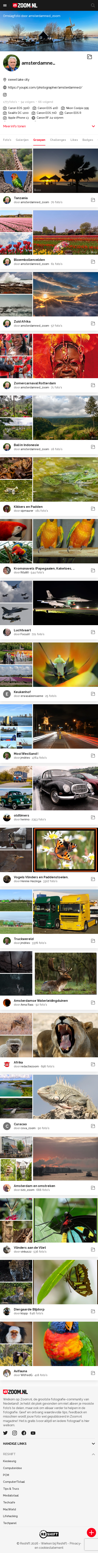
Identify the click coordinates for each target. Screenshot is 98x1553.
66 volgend (45, 101)
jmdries (25, 757)
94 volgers (28, 101)
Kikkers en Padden (28, 507)
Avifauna (20, 1371)
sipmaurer (27, 510)
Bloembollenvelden (29, 260)
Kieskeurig (9, 1461)
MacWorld (9, 1509)
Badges (87, 139)
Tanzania (21, 198)
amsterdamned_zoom (35, 202)
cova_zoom (28, 1128)
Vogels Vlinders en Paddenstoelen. (41, 877)
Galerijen (22, 139)
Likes (74, 139)
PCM (6, 1475)
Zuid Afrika (22, 321)
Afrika (18, 1062)
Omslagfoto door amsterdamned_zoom (31, 16)
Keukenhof (22, 692)
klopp (24, 1313)
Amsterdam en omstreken (34, 1186)
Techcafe (9, 1502)
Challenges (58, 139)
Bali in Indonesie (26, 445)
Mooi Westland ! (26, 754)
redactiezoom (30, 1066)
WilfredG (26, 1375)
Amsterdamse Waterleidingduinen (41, 1001)
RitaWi (25, 572)
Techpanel (10, 1523)
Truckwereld (24, 939)
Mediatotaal (11, 1495)
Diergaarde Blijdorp (29, 1309)
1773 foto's (10, 101)
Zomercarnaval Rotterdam (35, 383)
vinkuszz (26, 1251)
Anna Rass (27, 1004)
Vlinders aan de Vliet (30, 1248)
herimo (25, 819)
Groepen (39, 139)
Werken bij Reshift (54, 1543)
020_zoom (27, 1189)
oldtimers (21, 815)
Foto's (7, 139)
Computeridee (12, 1468)
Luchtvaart (22, 630)
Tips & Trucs (11, 1488)
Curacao (20, 1124)
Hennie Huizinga (31, 881)
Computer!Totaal (14, 1481)
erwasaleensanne (32, 695)
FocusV (25, 634)
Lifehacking (10, 1516)
